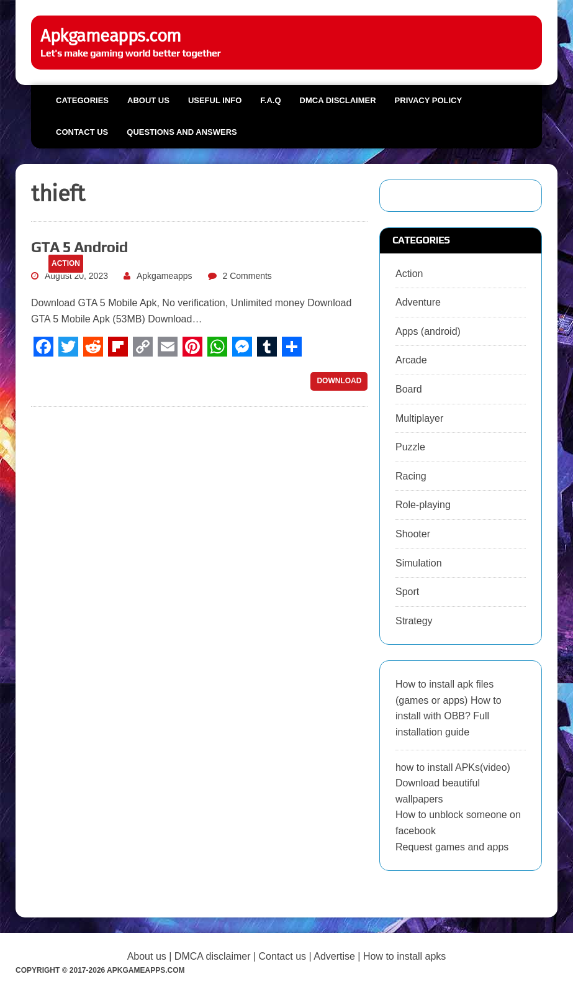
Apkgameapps (164, 276)
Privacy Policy (428, 100)
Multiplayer (419, 418)
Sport (407, 591)
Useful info (214, 100)
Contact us (82, 132)
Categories (82, 100)
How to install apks (404, 956)
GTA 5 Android (79, 247)
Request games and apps (451, 847)
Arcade (411, 360)
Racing (410, 476)
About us (148, 100)
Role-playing (423, 504)
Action (409, 273)
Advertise (334, 956)
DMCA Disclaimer (338, 100)
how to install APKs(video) (452, 767)
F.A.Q (270, 100)
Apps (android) (428, 331)
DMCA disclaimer (212, 956)
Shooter (412, 534)
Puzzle (410, 447)
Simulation (418, 563)
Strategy (414, 621)
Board (408, 389)
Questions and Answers (182, 132)
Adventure (418, 302)
